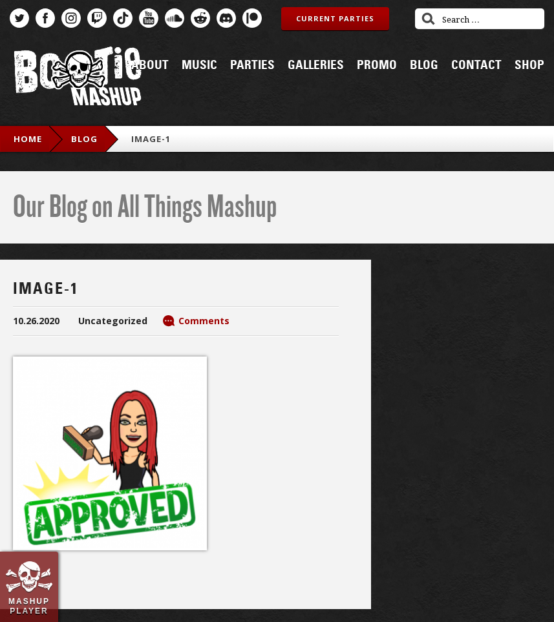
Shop (529, 65)
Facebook (45, 18)
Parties (252, 65)
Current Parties (335, 18)
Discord (226, 18)
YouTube (148, 18)
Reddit (200, 18)
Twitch (97, 18)
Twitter (19, 18)
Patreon (252, 18)
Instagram (71, 18)
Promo (377, 65)
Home (28, 139)
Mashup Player (29, 606)
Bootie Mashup (77, 78)
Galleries (316, 65)
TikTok (123, 18)
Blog (424, 65)
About (150, 65)
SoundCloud (174, 18)
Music (199, 65)
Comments (203, 321)
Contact (476, 65)
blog (84, 139)
